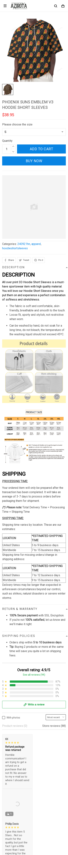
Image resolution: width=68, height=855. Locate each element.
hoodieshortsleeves (15, 248)
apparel (36, 244)
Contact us (9, 792)
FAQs (5, 799)
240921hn (23, 244)
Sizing (6, 805)
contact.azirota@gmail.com (19, 739)
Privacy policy (11, 756)
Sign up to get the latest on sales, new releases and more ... (32, 825)
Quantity (7, 140)
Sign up (57, 834)
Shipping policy (12, 768)
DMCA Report (25, 850)
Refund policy (11, 774)
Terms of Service (13, 762)
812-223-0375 (11, 734)
